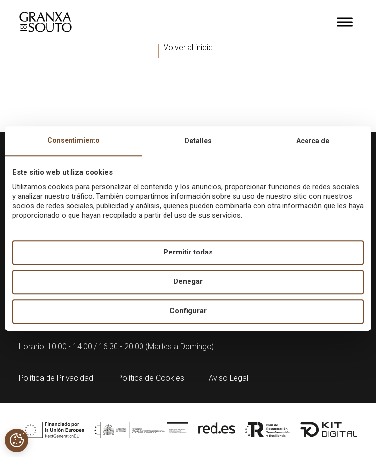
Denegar (188, 282)
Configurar (188, 311)
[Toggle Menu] (344, 21)
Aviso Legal (228, 377)
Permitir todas (188, 252)
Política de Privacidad (56, 377)
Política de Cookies (151, 377)
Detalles (198, 141)
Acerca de (312, 141)
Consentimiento (73, 140)
